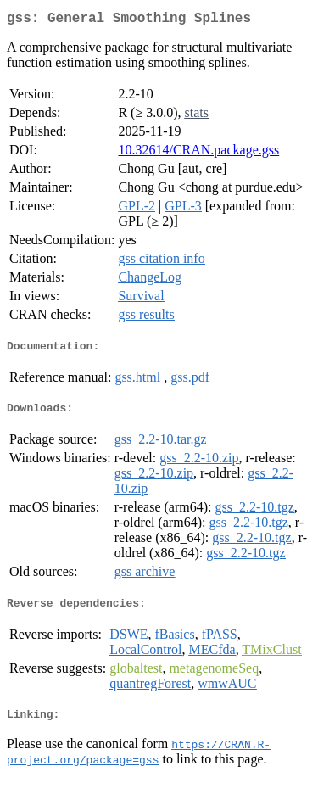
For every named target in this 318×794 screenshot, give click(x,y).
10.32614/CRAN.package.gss (198, 153)
